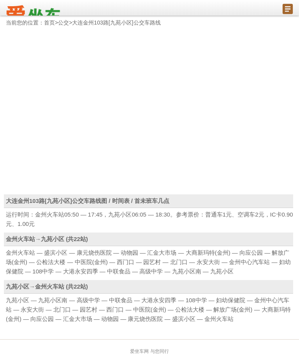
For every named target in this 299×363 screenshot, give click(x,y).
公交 (63, 22)
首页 (49, 22)
